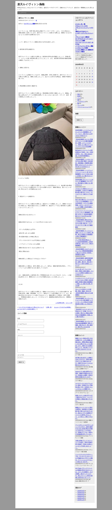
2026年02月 (80, 494)
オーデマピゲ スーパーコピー (84, 39)
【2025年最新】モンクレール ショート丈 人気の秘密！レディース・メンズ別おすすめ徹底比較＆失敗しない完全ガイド (84, 302)
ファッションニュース (84, 107)
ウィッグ (80, 105)
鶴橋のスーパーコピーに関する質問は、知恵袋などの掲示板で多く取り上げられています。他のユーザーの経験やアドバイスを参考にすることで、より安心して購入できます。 (84, 413)
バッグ (79, 98)
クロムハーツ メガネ (81, 26)
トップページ (22, 12)
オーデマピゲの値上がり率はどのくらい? (31, 307)
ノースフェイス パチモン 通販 (84, 46)
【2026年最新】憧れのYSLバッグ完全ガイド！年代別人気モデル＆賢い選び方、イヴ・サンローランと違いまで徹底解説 (84, 223)
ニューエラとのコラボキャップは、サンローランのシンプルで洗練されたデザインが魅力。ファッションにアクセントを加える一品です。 (84, 458)
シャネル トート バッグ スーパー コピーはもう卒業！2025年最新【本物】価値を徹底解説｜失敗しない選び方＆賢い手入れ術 (84, 281)
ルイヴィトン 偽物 (29, 23)
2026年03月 (80, 492)
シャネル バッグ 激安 (81, 48)
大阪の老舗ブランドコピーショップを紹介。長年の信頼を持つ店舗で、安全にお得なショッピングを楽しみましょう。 (84, 444)
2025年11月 (80, 500)
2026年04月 (80, 491)
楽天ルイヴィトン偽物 (30, 4)
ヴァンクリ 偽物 (80, 40)
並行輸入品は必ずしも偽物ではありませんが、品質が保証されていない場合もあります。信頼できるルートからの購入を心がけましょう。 (84, 361)
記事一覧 (49, 307)
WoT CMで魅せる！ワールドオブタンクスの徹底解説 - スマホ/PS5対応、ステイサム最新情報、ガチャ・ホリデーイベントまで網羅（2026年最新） (84, 203)
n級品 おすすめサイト (81, 31)
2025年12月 (80, 498)
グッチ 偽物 (87, 49)
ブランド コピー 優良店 (82, 37)
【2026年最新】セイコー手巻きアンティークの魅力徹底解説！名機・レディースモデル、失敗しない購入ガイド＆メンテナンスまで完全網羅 (84, 143)
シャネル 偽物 (79, 49)
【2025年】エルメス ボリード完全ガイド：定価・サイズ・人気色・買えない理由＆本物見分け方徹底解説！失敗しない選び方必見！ (84, 313)
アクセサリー (81, 101)
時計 (78, 94)
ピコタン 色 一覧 (80, 24)
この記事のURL (60, 303)
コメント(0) (69, 303)
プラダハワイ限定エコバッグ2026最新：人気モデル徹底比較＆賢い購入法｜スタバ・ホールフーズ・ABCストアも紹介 (84, 192)
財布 (78, 96)
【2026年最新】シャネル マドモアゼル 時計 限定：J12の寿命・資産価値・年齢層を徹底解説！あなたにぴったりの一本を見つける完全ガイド (84, 163)
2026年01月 (80, 496)
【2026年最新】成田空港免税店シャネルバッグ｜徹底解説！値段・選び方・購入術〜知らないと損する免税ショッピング (84, 261)
